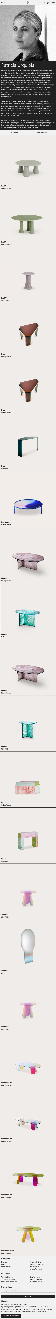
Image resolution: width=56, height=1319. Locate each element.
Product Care (6, 1267)
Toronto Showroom (8, 1277)
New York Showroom (37, 1279)
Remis (3, 802)
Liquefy (4, 578)
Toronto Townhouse (8, 1279)
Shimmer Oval (6, 1083)
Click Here (5, 1304)
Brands (3, 1264)
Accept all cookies (11, 1316)
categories (14, 132)
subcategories (42, 132)
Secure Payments (36, 1269)
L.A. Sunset (5, 522)
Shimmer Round (7, 1251)
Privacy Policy (34, 1267)
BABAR (4, 186)
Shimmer (5, 914)
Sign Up (28, 1296)
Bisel (3, 354)
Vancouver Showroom (9, 1282)
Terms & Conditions (37, 1264)
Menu (3, 3)
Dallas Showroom (36, 1282)
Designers (4, 1262)
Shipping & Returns (36, 1262)
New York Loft (35, 1277)
